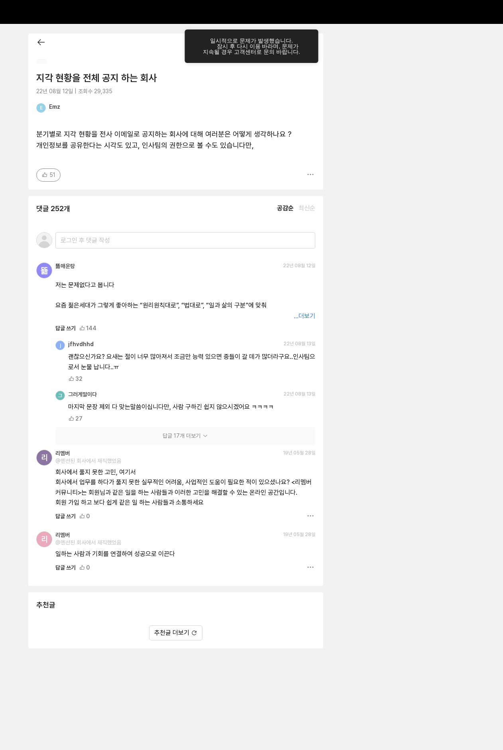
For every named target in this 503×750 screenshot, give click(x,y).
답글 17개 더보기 (185, 436)
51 (48, 175)
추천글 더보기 (175, 632)
